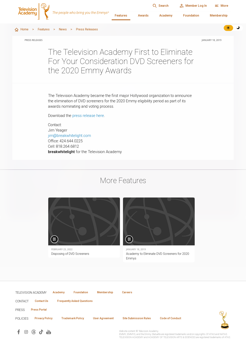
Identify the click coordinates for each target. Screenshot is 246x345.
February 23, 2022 (61, 249)
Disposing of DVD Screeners (70, 254)
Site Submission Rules (137, 318)
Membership (219, 15)
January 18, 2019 (211, 40)
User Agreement (103, 318)
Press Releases (87, 29)
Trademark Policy (73, 318)
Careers (127, 292)
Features (121, 15)
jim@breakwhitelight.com (69, 135)
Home (21, 29)
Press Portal (39, 309)
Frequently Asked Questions (75, 300)
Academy (165, 15)
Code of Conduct (170, 318)
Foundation (191, 15)
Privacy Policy (43, 318)
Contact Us (41, 300)
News (63, 29)
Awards (143, 15)
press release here (88, 115)
